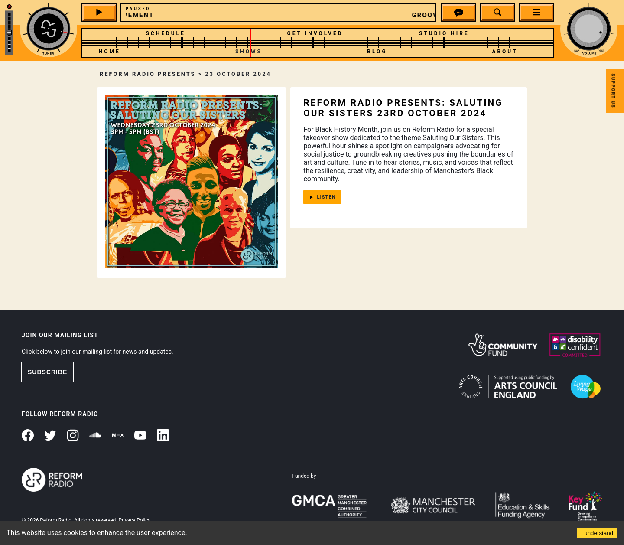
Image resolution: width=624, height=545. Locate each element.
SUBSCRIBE (47, 372)
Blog (377, 52)
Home (109, 52)
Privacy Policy (134, 520)
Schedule (165, 33)
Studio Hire (444, 33)
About (504, 52)
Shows (248, 52)
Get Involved (315, 33)
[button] (459, 14)
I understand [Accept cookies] (597, 533)
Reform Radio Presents (148, 74)
